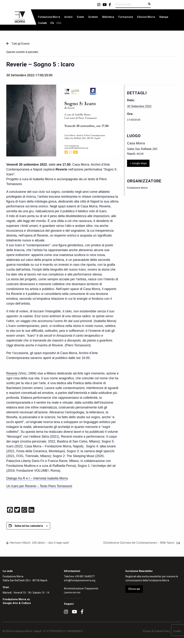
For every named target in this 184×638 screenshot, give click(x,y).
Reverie (11, 373)
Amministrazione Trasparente (81, 588)
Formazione (125, 16)
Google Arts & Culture (17, 603)
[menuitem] (49, 17)
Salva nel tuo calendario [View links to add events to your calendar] (29, 525)
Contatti (42, 23)
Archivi (68, 16)
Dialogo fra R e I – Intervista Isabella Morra (37, 478)
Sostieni (93, 16)
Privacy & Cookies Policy (156, 631)
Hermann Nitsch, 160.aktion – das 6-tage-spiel (39, 542)
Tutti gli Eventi (20, 43)
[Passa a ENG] (59, 23)
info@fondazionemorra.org (79, 580)
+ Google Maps (138, 163)
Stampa (163, 16)
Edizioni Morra (146, 16)
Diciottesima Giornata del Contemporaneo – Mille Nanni (138, 542)
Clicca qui (134, 588)
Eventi (80, 16)
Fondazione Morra (49, 16)
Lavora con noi (72, 592)
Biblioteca (108, 16)
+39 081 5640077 (85, 576)
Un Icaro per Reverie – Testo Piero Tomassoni (39, 486)
